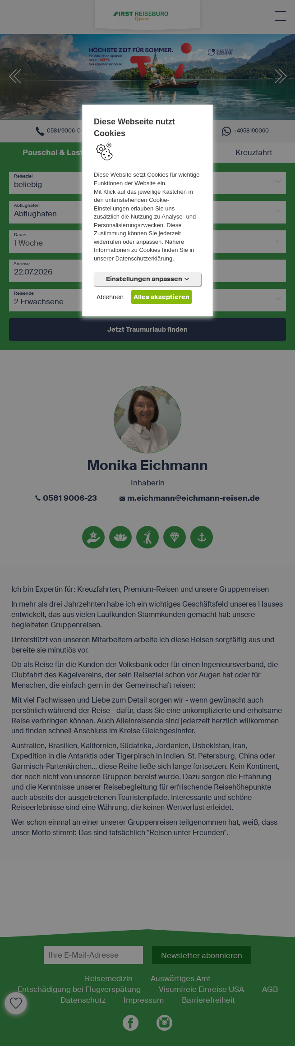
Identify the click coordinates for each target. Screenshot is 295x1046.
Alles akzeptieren (161, 297)
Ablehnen (110, 297)
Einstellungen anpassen (147, 279)
